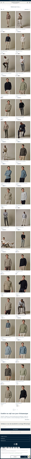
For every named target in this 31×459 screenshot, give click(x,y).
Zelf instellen (15, 456)
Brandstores (15, 438)
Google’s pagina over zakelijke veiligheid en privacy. (16, 453)
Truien (5, 4)
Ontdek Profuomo (15, 436)
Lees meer (27, 419)
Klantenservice (15, 440)
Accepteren (25, 456)
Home (2, 4)
